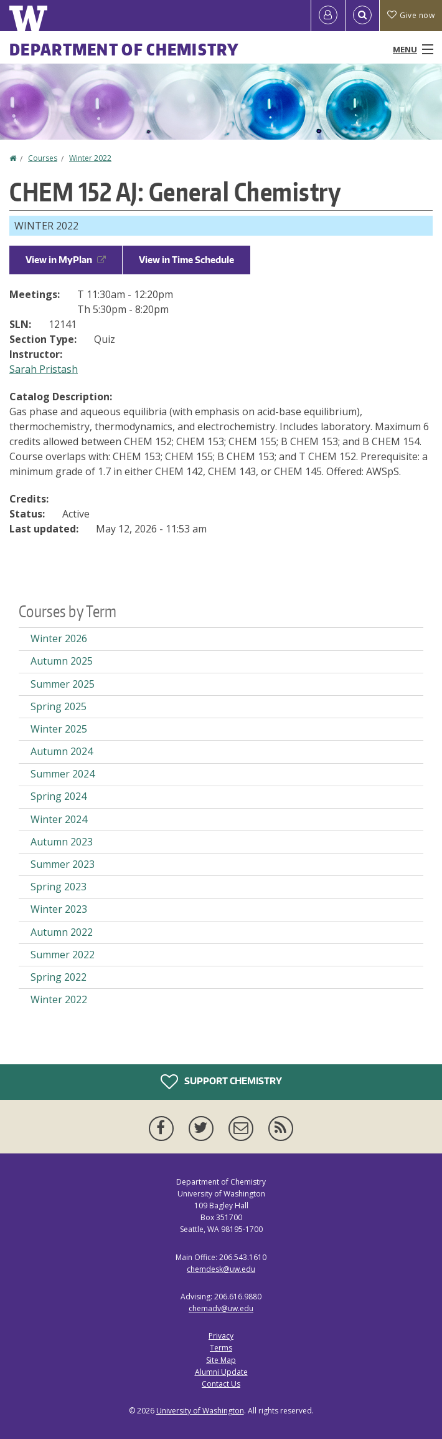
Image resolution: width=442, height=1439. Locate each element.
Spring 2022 (59, 977)
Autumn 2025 (62, 661)
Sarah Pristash (43, 369)
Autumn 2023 (62, 842)
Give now (411, 15)
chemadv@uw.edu (221, 1308)
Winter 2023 (59, 909)
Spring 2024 (59, 796)
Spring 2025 (59, 706)
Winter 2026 (59, 638)
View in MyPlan (66, 259)
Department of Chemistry (124, 49)
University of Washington (200, 1410)
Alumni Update (221, 1372)
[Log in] (328, 15)
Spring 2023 (59, 886)
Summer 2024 (63, 774)
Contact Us (221, 1384)
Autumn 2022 (62, 932)
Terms (221, 1347)
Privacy (221, 1336)
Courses (42, 158)
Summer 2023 (63, 864)
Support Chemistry (221, 1081)
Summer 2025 (63, 684)
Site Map (221, 1360)
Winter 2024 (59, 819)
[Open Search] (362, 15)
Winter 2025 (59, 729)
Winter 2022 (90, 158)
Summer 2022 (63, 954)
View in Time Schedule (186, 259)
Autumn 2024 (62, 751)
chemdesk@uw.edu (221, 1269)
